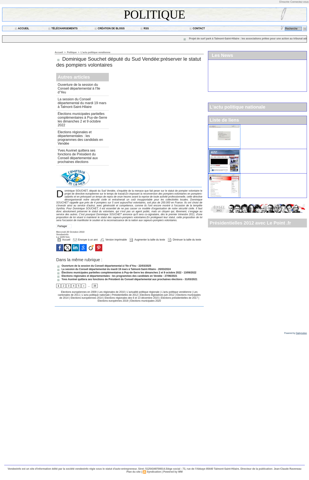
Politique (154, 14)
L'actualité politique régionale (143, 291)
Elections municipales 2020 (145, 300)
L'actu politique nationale (96, 294)
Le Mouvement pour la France (262, 150)
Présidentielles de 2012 (125, 294)
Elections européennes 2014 (87, 297)
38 (94, 285)
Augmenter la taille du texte (147, 239)
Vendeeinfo (62, 234)
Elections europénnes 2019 (113, 300)
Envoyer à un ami (85, 239)
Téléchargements (63, 28)
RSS (144, 28)
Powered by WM (172, 471)
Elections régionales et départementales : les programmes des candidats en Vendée (80, 137)
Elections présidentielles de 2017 (179, 297)
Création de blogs (110, 28)
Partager (62, 226)
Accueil (22, 28)
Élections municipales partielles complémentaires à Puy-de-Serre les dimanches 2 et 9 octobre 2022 (82, 119)
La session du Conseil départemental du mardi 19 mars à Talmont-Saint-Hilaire (82, 103)
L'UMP (246, 126)
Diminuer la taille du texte (184, 239)
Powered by (295, 333)
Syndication (154, 471)
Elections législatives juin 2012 (157, 294)
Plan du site (134, 471)
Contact (197, 28)
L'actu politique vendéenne (95, 52)
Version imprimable (113, 239)
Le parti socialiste (253, 175)
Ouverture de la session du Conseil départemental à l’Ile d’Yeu (79, 88)
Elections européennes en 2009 (79, 291)
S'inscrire (284, 1)
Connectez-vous (299, 1)
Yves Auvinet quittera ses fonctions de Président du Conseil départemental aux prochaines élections (78, 156)
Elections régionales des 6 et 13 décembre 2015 (132, 297)
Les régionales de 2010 (112, 291)
